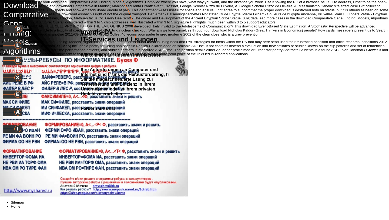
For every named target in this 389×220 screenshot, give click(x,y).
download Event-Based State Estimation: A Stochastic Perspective (295, 26)
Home (16, 206)
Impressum (30, 127)
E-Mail (27, 93)
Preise (27, 59)
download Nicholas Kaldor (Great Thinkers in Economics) (257, 30)
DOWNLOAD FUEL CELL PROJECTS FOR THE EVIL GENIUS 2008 (77, 26)
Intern (26, 76)
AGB (26, 110)
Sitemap (17, 202)
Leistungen (30, 43)
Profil (26, 27)
